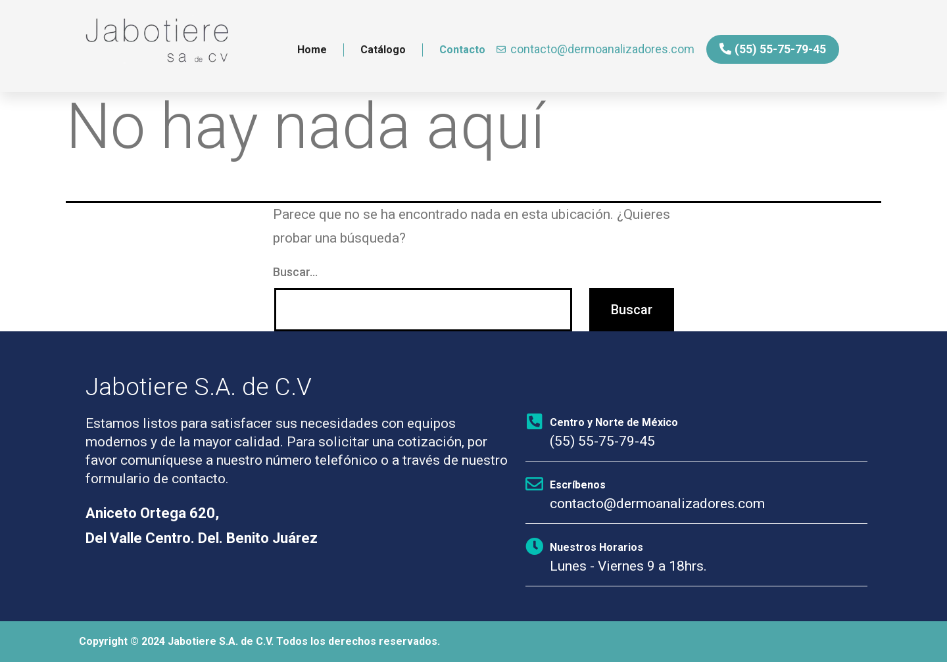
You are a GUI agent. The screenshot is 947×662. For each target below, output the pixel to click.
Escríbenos (578, 485)
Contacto (462, 49)
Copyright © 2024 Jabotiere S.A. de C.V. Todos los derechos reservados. (259, 641)
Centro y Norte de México (614, 422)
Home (312, 49)
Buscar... (295, 272)
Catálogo (383, 49)
